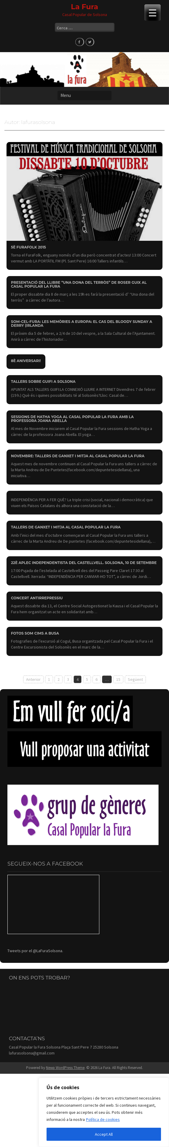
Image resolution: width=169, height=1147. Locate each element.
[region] (104, 1112)
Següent (135, 679)
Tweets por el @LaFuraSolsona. (35, 950)
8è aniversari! (26, 361)
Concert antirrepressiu (37, 598)
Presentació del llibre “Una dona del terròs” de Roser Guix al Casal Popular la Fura (78, 284)
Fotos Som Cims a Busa (35, 633)
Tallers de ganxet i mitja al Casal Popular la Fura (66, 527)
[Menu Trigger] (152, 12)
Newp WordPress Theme (65, 1067)
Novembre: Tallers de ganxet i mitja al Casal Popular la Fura (77, 456)
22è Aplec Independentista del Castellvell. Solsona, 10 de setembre (84, 562)
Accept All (104, 1134)
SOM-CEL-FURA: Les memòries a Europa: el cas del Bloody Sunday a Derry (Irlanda (81, 323)
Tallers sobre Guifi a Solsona (43, 381)
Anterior (33, 679)
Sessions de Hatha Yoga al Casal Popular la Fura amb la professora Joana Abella (72, 419)
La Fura (84, 6)
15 (118, 679)
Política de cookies (103, 1119)
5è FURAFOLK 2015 (28, 247)
